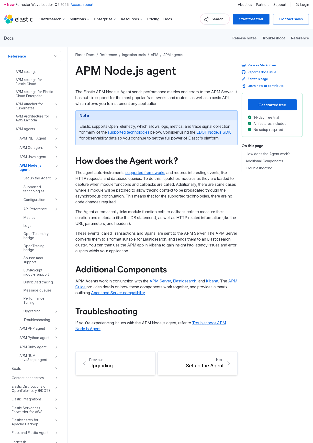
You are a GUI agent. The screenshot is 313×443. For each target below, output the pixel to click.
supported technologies (128, 132)
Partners (262, 4)
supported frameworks (145, 172)
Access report (82, 4)
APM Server (160, 281)
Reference (300, 37)
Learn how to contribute (262, 85)
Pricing (153, 19)
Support (279, 4)
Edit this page (255, 78)
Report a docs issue (259, 72)
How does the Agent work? (126, 160)
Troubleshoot (273, 37)
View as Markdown (259, 65)
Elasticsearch (184, 281)
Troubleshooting (106, 310)
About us (245, 4)
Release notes (244, 37)
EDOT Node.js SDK (213, 132)
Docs (167, 19)
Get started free (272, 104)
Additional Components (121, 269)
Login (302, 5)
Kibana (212, 281)
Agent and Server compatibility (118, 292)
